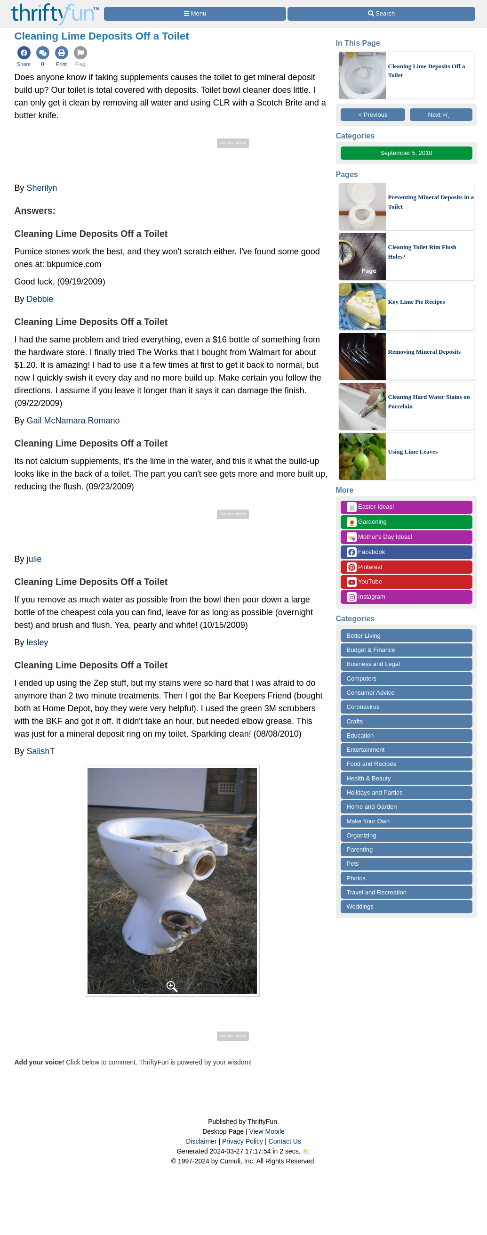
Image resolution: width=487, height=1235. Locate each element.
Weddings (360, 906)
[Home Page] (55, 5)
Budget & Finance (371, 649)
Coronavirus (363, 706)
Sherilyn (42, 188)
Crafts (355, 721)
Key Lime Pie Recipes (416, 301)
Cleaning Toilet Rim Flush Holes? (422, 252)
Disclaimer (201, 1141)
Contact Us (285, 1141)
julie (34, 559)
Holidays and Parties (375, 792)
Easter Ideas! (370, 507)
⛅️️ (306, 1151)
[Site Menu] (195, 14)
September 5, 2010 (406, 152)
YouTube (364, 582)
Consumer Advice (371, 692)
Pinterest (365, 567)
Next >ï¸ (441, 114)
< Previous (373, 114)
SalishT (41, 751)
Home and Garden (372, 806)
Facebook (366, 552)
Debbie (40, 299)
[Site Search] (381, 14)
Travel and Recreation (377, 892)
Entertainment (366, 749)
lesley (37, 642)
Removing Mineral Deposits (424, 351)
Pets (353, 863)
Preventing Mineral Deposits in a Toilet (431, 202)
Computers (362, 678)
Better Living (364, 635)
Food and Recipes (372, 763)
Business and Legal (373, 663)
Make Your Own (368, 821)
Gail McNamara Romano (73, 420)
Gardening (367, 522)
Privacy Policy (242, 1141)
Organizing (361, 835)
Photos (356, 878)
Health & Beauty (369, 778)
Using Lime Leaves (413, 451)
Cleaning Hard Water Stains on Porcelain (429, 401)
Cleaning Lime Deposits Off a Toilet (426, 71)
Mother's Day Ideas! (380, 537)
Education (360, 735)
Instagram (366, 597)
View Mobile (267, 1131)
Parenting (360, 849)
